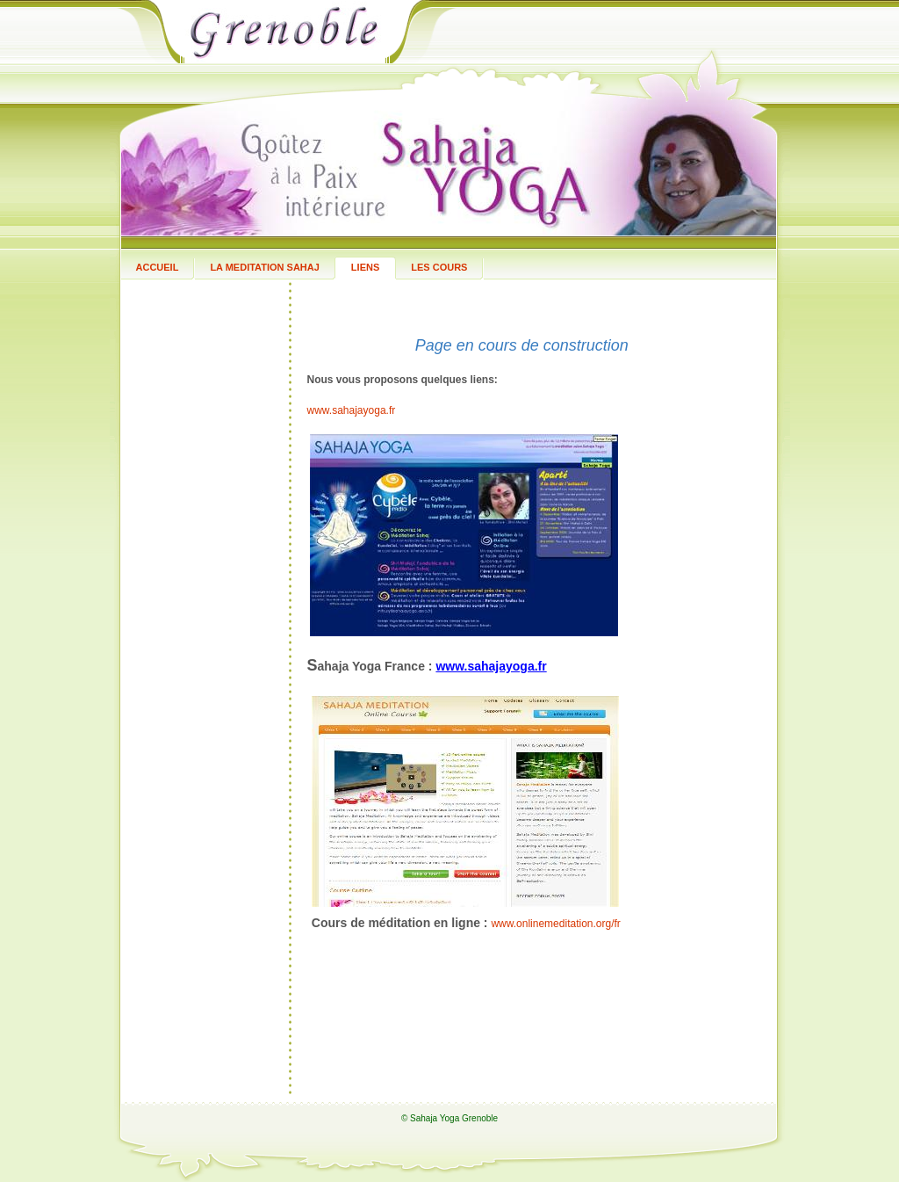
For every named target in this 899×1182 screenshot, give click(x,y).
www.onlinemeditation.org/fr (555, 923)
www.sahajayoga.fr (351, 410)
